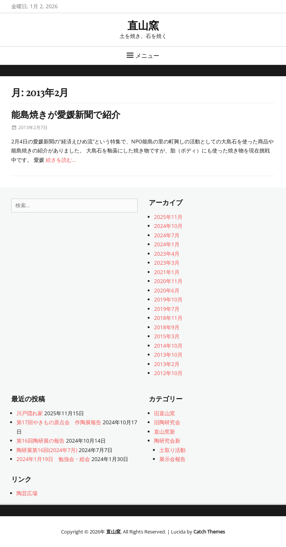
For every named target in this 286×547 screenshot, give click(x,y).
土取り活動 (172, 450)
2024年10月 (168, 225)
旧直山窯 (164, 413)
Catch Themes (209, 531)
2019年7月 (167, 308)
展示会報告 (172, 459)
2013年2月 (167, 364)
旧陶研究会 (167, 422)
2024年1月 (167, 244)
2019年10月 (168, 299)
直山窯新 (164, 431)
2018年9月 (167, 327)
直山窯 (143, 25)
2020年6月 (167, 290)
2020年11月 (168, 281)
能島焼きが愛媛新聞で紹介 (65, 114)
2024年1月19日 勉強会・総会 (53, 459)
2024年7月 (167, 235)
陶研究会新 (167, 440)
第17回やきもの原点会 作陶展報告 (58, 422)
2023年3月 (167, 262)
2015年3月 (167, 336)
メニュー (147, 55)
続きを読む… (61, 159)
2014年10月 (168, 345)
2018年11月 (168, 317)
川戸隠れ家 (29, 413)
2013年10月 (168, 354)
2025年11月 (168, 216)
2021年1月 (167, 272)
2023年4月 (167, 253)
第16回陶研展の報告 (40, 440)
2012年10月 (168, 373)
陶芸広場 (26, 493)
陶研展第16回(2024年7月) (46, 450)
